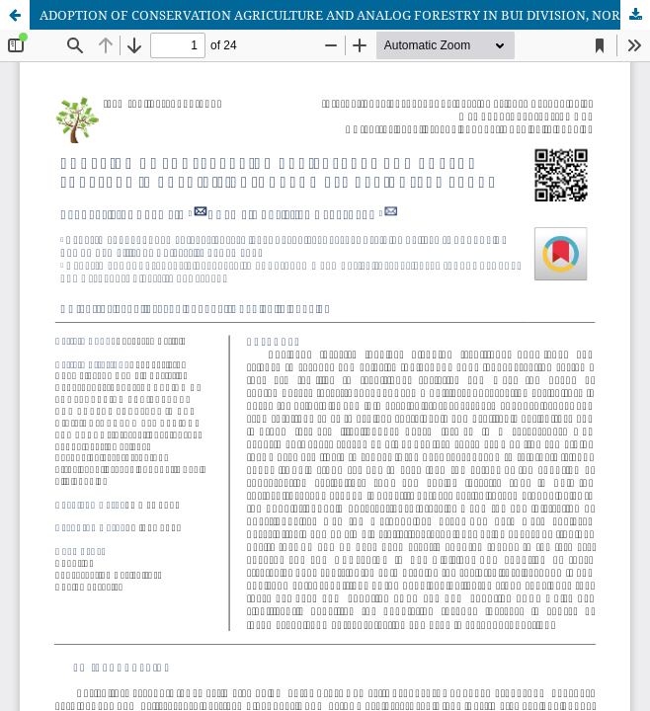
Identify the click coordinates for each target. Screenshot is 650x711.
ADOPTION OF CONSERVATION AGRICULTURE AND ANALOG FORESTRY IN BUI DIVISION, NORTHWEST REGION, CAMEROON (345, 15)
